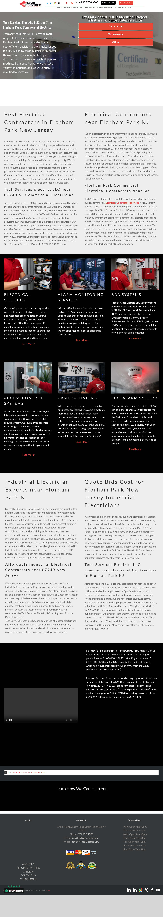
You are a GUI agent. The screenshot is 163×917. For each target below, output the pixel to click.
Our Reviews (108, 3)
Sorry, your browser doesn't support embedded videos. (41, 706)
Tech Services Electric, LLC (84, 841)
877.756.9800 (85, 834)
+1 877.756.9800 (88, 2)
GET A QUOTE (126, 3)
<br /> (121, 730)
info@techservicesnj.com (85, 837)
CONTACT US (28, 875)
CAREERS (28, 871)
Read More (28, 343)
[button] (81, 772)
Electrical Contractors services (122, 202)
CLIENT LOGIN (28, 879)
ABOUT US (28, 864)
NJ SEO (48, 890)
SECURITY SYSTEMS (28, 867)
